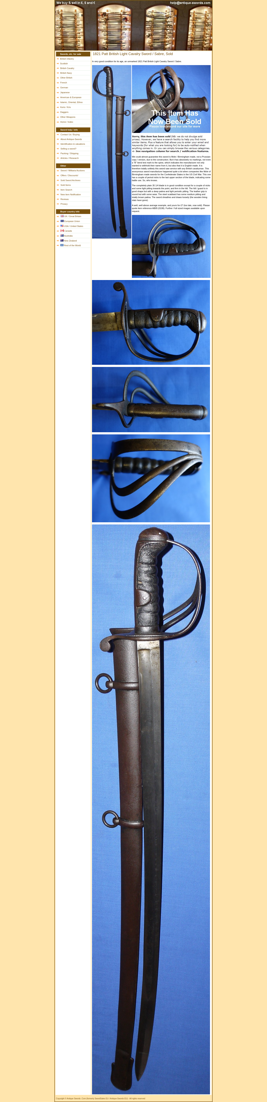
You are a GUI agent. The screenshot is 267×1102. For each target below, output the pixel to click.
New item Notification (71, 194)
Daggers (64, 112)
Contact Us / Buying (70, 134)
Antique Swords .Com (77, 1098)
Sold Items (66, 185)
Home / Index (66, 122)
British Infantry (67, 59)
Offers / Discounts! (69, 175)
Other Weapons (67, 117)
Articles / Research (70, 158)
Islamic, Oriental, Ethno (71, 102)
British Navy (66, 73)
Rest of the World (72, 245)
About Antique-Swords (71, 139)
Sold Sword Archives (70, 180)
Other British (66, 77)
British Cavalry (67, 68)
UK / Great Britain (72, 216)
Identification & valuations (73, 144)
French (63, 82)
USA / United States (73, 226)
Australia (68, 236)
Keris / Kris (65, 107)
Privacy (64, 204)
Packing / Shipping (69, 153)
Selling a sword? (68, 148)
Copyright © (61, 1098)
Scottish (64, 63)
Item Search (66, 190)
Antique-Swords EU (118, 1098)
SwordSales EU (101, 1098)
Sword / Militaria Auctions (73, 170)
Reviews (65, 199)
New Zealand (70, 241)
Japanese (65, 92)
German (64, 87)
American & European (71, 97)
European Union (72, 221)
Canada (68, 231)
